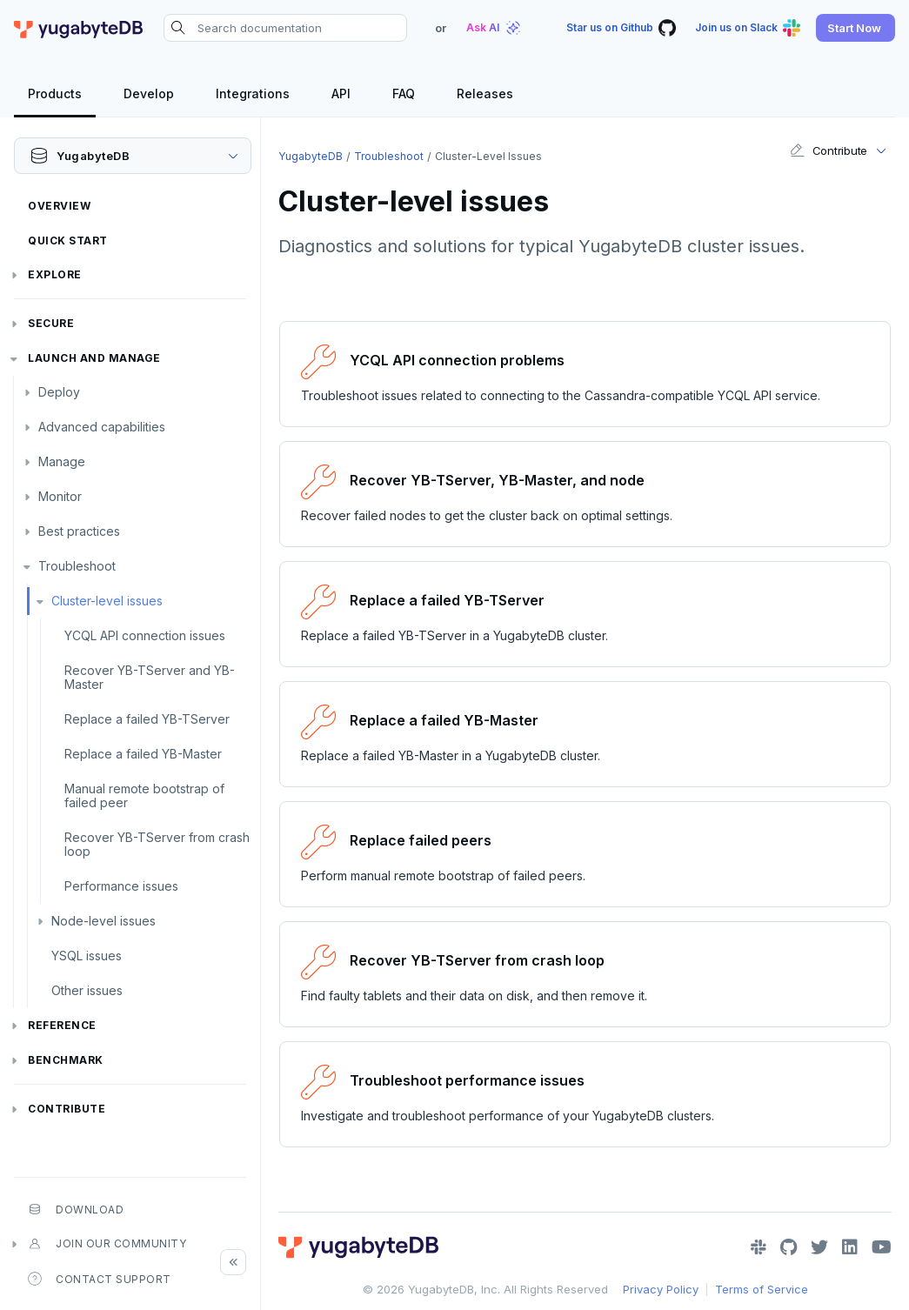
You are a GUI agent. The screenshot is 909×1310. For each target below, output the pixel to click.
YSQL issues (86, 955)
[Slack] (758, 1247)
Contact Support (99, 1279)
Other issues (87, 990)
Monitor (60, 496)
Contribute (66, 1108)
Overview (59, 205)
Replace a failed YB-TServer (147, 719)
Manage (61, 461)
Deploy (59, 391)
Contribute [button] (828, 150)
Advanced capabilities (101, 426)
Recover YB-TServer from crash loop (157, 844)
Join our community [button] (107, 1244)
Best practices (79, 531)
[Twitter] (819, 1247)
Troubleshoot (77, 565)
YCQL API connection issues (144, 635)
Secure (51, 323)
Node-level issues (103, 920)
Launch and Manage (94, 357)
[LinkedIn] (850, 1247)
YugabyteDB (310, 156)
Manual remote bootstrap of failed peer (144, 795)
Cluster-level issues (107, 600)
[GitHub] (788, 1247)
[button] (855, 28)
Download (76, 1209)
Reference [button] (62, 1025)
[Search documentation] (285, 28)
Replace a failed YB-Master (143, 753)
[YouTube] (882, 1247)
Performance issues (121, 886)
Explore (55, 274)
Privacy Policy (660, 1289)
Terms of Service (761, 1289)
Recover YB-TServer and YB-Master (149, 677)
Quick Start (68, 240)
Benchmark (66, 1059)
